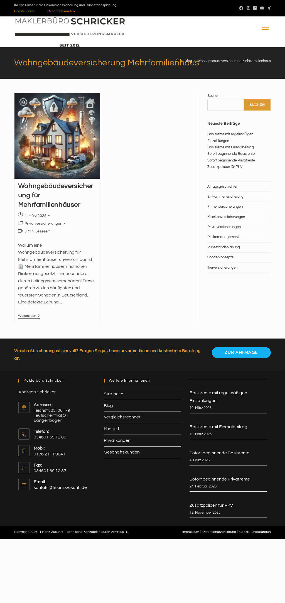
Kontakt (111, 428)
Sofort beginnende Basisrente (231, 154)
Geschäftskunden (61, 11)
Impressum (190, 532)
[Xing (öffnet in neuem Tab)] (268, 8)
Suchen (213, 96)
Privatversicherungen (43, 223)
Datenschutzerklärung (219, 532)
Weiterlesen (29, 316)
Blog (108, 405)
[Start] (177, 61)
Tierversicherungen (222, 267)
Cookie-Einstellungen (255, 532)
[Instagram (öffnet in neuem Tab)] (248, 8)
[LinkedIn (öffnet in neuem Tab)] (255, 8)
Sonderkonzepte (220, 257)
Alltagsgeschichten (222, 186)
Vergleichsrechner (122, 417)
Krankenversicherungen (226, 217)
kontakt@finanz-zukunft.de (60, 487)
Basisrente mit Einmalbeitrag (230, 147)
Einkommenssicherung (225, 196)
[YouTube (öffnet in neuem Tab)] (262, 8)
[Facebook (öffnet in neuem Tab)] (241, 8)
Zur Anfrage (241, 352)
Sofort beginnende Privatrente (231, 160)
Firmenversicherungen (225, 207)
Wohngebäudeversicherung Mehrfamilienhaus (234, 61)
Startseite (113, 394)
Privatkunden (24, 11)
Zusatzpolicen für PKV (224, 167)
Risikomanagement (223, 237)
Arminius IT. (119, 532)
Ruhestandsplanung (223, 247)
